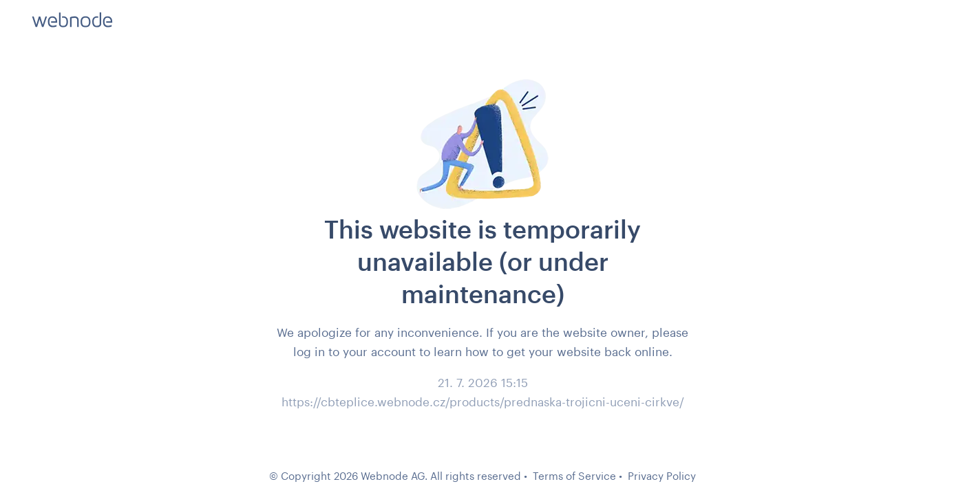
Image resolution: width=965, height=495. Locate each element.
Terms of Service (574, 476)
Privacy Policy (662, 476)
